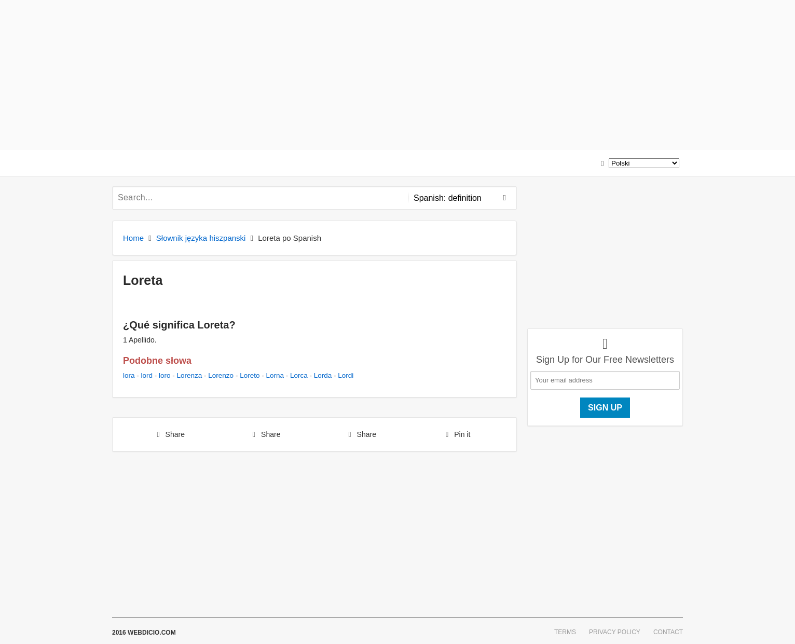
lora (129, 375)
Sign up (605, 407)
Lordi (345, 375)
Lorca (299, 375)
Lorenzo (221, 375)
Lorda (323, 375)
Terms (565, 632)
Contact (668, 632)
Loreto (249, 375)
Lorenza (189, 375)
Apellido (142, 340)
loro (165, 375)
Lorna (275, 375)
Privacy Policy (614, 632)
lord (147, 375)
